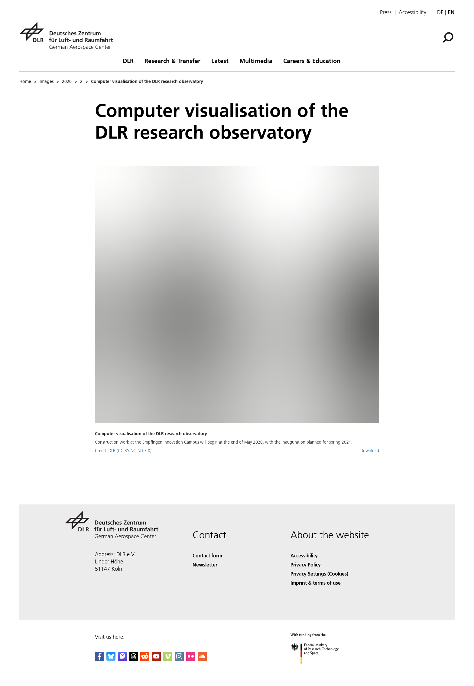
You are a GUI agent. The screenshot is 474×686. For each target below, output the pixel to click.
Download (369, 450)
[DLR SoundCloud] (202, 658)
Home (25, 81)
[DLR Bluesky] (110, 658)
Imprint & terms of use (316, 582)
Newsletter (205, 564)
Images (47, 81)
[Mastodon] (122, 658)
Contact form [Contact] (207, 555)
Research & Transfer (172, 60)
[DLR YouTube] (156, 658)
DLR (128, 60)
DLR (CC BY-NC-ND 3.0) (130, 450)
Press (385, 12)
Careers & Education (311, 60)
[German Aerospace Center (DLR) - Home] (68, 36)
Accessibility (412, 12)
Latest (220, 60)
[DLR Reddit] (144, 658)
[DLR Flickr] (190, 658)
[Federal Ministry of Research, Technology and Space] (320, 668)
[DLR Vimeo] (167, 658)
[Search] (448, 37)
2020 (67, 81)
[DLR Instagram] (179, 658)
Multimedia (255, 60)
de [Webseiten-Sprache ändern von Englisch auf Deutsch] (440, 12)
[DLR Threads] (133, 658)
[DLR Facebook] (99, 658)
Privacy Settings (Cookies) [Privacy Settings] (319, 573)
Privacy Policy (306, 564)
